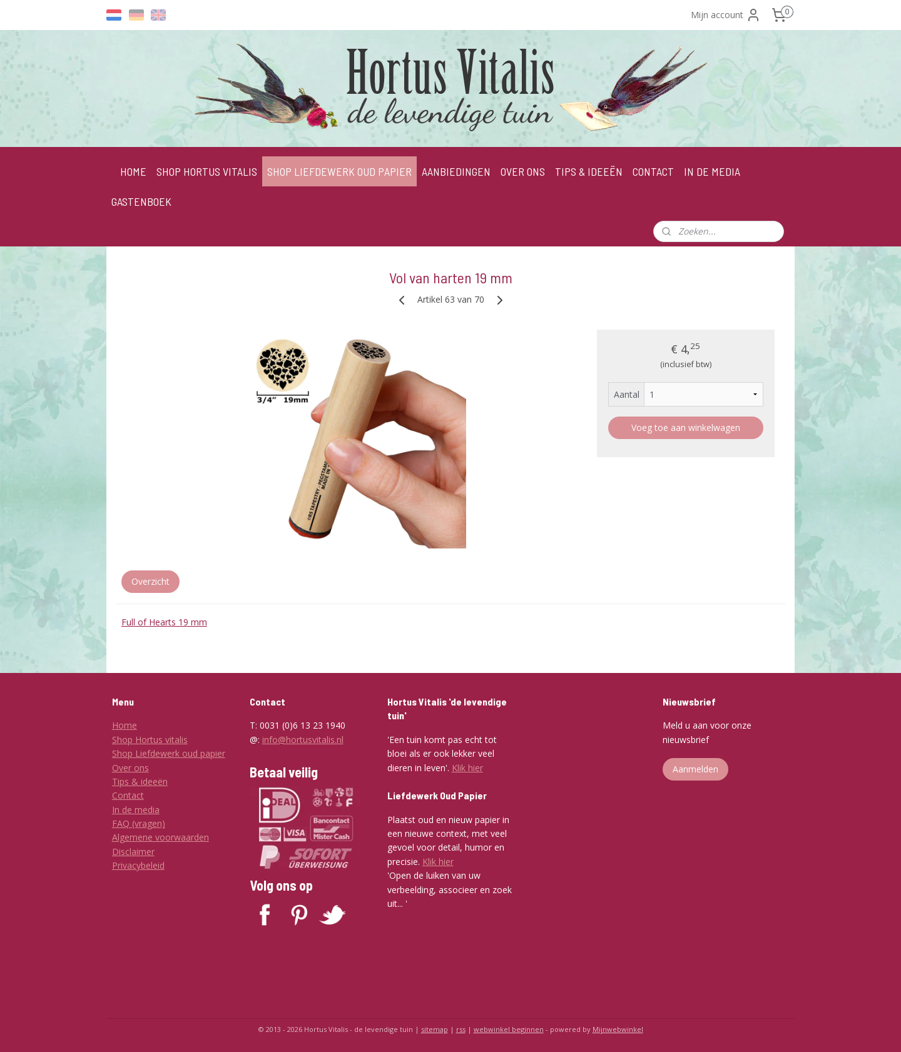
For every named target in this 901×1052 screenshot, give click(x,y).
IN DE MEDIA (712, 171)
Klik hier (467, 768)
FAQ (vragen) (138, 823)
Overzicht (150, 581)
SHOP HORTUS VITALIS (206, 171)
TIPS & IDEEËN (589, 171)
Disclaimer (133, 851)
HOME (133, 171)
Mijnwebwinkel (618, 1029)
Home (124, 725)
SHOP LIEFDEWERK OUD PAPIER (339, 171)
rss (461, 1029)
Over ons (130, 768)
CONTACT (653, 171)
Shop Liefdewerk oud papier (168, 753)
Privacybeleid (138, 865)
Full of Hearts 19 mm (164, 622)
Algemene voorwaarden (160, 837)
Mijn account (726, 15)
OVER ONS (523, 171)
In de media (136, 810)
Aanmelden (695, 769)
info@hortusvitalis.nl (303, 740)
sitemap (434, 1029)
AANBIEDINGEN (456, 171)
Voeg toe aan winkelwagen (685, 427)
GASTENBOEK (141, 201)
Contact (128, 795)
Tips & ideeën (140, 781)
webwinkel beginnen (509, 1029)
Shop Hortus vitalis (150, 740)
